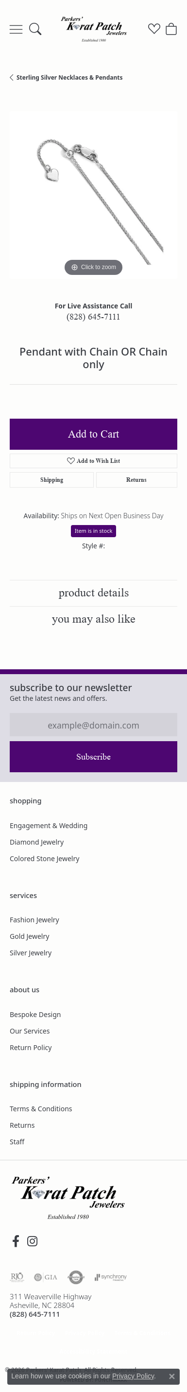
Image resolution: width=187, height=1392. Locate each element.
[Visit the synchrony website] (111, 1277)
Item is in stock (94, 530)
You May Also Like (94, 619)
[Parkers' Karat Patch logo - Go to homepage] (94, 29)
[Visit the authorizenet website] (76, 1277)
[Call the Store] (35, 1314)
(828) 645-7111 (93, 317)
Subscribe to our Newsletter (71, 687)
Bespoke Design (35, 1014)
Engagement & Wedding (48, 825)
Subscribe (93, 757)
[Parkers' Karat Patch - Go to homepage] (68, 1197)
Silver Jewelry (30, 952)
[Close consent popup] (172, 1376)
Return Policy (30, 1047)
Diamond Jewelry (37, 842)
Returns (136, 479)
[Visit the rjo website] (17, 1277)
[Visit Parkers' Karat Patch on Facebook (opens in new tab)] (15, 1241)
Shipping (51, 479)
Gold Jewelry (29, 936)
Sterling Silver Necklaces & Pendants (69, 77)
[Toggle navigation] (16, 29)
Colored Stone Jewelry (44, 858)
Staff (17, 1141)
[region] (93, 195)
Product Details (94, 592)
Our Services (30, 1031)
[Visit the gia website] (45, 1277)
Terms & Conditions (41, 1108)
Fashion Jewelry (34, 919)
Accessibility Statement (93, 1351)
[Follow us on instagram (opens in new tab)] (32, 1241)
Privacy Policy (84, 1333)
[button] (35, 29)
